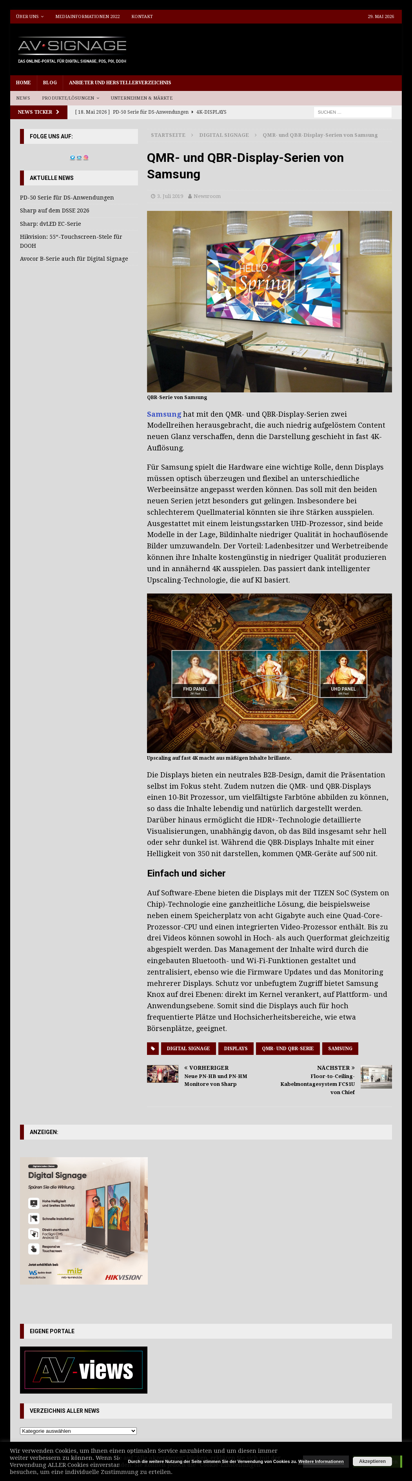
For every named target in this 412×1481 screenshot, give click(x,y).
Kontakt (142, 16)
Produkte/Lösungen (68, 98)
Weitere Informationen (321, 1461)
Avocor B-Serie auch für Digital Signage (74, 259)
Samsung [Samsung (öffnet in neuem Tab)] (165, 414)
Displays (236, 1048)
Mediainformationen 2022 (87, 16)
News (23, 98)
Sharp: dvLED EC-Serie (50, 224)
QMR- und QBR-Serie (288, 1048)
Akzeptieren (372, 1461)
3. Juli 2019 (170, 196)
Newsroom (207, 196)
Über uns (27, 16)
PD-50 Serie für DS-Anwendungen (67, 197)
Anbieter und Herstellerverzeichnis (120, 82)
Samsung (340, 1048)
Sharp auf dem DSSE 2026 (54, 210)
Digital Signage (188, 1048)
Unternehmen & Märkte (141, 98)
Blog (50, 82)
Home (23, 82)
